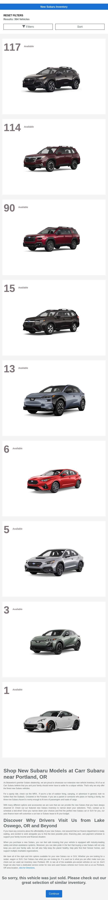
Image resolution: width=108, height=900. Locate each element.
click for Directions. (27, 868)
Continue (54, 893)
